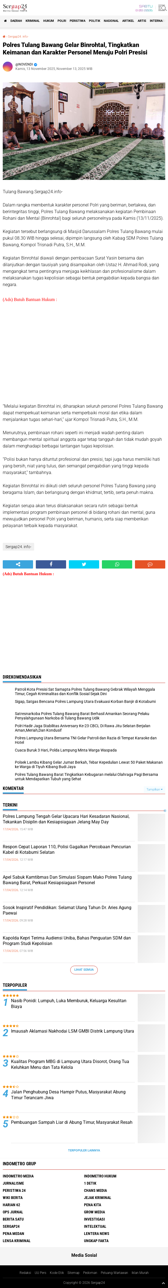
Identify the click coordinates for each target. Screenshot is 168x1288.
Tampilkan (154, 789)
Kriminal (33, 21)
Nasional (111, 21)
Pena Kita (92, 1205)
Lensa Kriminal (17, 1241)
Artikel (128, 21)
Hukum (48, 21)
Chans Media (95, 1190)
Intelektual (95, 1226)
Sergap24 (11, 1226)
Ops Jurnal (13, 1212)
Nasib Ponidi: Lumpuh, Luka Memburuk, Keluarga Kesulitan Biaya (68, 1003)
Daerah (16, 21)
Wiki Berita (13, 1197)
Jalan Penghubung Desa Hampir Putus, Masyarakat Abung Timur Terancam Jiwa (68, 1094)
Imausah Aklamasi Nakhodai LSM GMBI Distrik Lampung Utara (72, 1031)
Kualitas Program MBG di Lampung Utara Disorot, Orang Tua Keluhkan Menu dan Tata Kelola (70, 1064)
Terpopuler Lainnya (84, 1150)
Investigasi (94, 1219)
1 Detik (90, 1183)
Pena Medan (13, 1233)
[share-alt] (18, 564)
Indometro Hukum (100, 1176)
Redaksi (25, 1273)
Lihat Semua (84, 970)
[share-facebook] (51, 564)
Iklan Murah (140, 1273)
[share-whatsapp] (117, 564)
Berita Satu (13, 1219)
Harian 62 (11, 1205)
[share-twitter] (84, 564)
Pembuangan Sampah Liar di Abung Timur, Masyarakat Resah (71, 1122)
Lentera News (96, 1233)
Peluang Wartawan (114, 1273)
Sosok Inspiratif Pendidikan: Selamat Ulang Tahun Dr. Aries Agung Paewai (67, 910)
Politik (94, 21)
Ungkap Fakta (96, 1241)
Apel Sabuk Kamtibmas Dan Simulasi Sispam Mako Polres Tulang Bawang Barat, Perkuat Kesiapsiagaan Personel (67, 880)
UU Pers (40, 1273)
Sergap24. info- (18, 36)
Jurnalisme (13, 1183)
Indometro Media (18, 1176)
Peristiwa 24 (14, 1190)
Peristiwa (77, 21)
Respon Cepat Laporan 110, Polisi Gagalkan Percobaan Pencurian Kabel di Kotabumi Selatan (67, 849)
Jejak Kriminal (97, 1197)
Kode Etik (57, 1273)
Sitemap (73, 1273)
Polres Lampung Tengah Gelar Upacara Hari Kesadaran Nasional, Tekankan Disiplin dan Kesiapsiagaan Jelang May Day (66, 819)
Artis (142, 21)
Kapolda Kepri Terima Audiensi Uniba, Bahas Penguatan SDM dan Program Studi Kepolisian (67, 940)
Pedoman (90, 1273)
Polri (62, 21)
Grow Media (94, 1212)
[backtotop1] (163, 1283)
